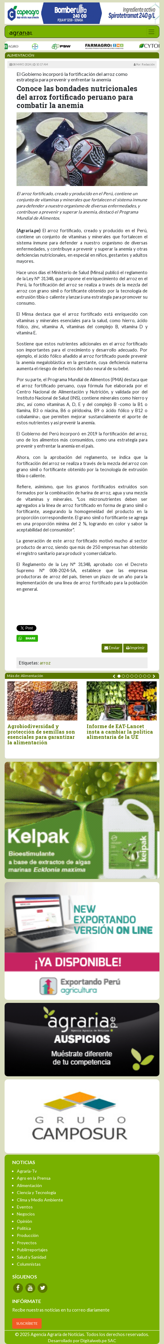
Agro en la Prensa (33, 1178)
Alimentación (29, 1185)
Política (24, 1228)
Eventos (25, 1206)
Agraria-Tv (27, 1171)
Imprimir (135, 648)
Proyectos (27, 1242)
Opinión (24, 1221)
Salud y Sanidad (31, 1257)
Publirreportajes (32, 1249)
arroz (45, 662)
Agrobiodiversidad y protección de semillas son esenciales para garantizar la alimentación (41, 734)
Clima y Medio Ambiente (40, 1199)
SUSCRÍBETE (27, 1323)
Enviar (112, 648)
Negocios (26, 1213)
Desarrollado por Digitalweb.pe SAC (82, 1340)
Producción (28, 1235)
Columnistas (29, 1264)
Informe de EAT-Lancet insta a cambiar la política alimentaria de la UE (120, 732)
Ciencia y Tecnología (36, 1192)
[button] (119, 676)
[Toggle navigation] (151, 31)
